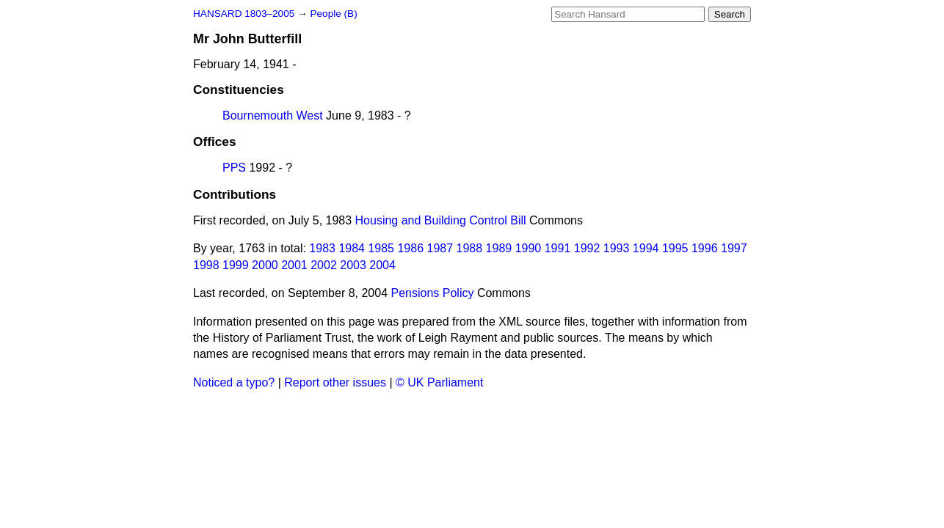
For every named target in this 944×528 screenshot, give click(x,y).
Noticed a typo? (234, 382)
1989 (499, 248)
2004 (382, 265)
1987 (440, 248)
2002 (324, 265)
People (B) (333, 13)
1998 (206, 265)
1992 (587, 248)
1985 (381, 248)
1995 (675, 248)
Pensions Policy (432, 293)
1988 (470, 248)
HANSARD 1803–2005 (243, 13)
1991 (558, 248)
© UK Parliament (439, 382)
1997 (734, 248)
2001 (294, 265)
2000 (265, 265)
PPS (234, 167)
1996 (704, 248)
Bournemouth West (272, 115)
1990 (528, 248)
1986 (410, 248)
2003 (353, 265)
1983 (322, 248)
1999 (235, 265)
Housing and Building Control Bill (440, 220)
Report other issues (335, 382)
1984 (351, 248)
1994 (646, 248)
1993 (616, 248)
